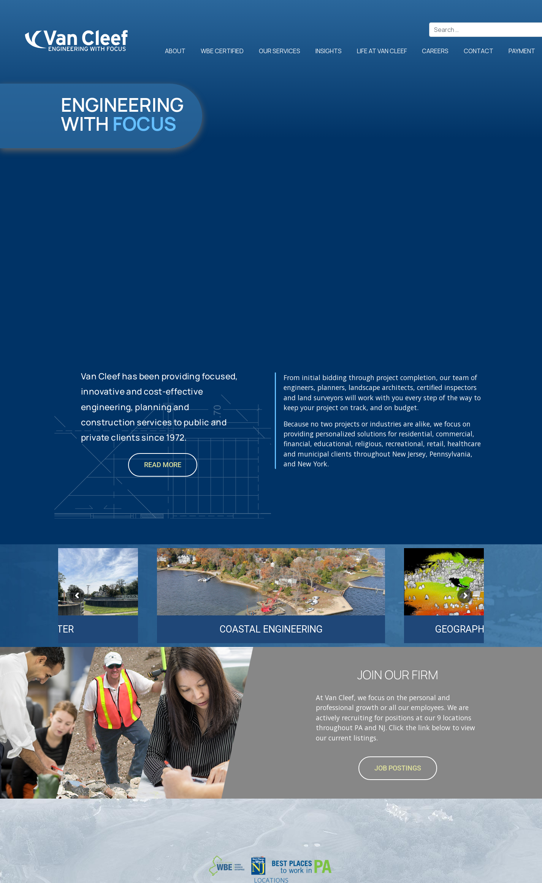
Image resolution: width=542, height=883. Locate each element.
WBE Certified (222, 50)
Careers (435, 50)
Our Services (279, 50)
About (175, 50)
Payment (522, 50)
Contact (478, 50)
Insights (328, 50)
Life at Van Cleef (382, 50)
